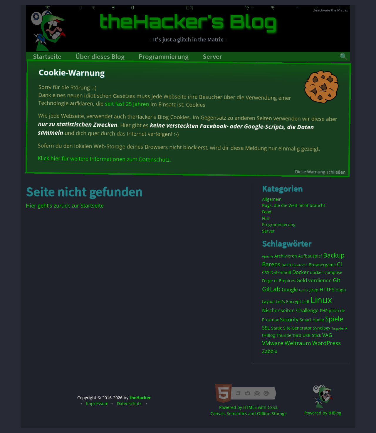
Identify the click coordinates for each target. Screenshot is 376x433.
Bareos (271, 264)
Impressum (97, 403)
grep (313, 289)
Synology (321, 328)
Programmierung (164, 56)
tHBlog (268, 335)
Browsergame (322, 265)
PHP (324, 310)
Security (289, 319)
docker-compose (326, 272)
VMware (272, 343)
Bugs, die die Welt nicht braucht (293, 205)
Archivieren (285, 256)
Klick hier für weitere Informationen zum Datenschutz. (104, 160)
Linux (321, 300)
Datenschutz (129, 403)
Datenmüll (281, 272)
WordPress (326, 343)
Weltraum (298, 343)
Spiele (334, 318)
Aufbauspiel (310, 256)
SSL (266, 327)
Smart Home (312, 319)
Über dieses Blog (100, 56)
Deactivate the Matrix (330, 10)
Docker (300, 272)
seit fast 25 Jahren (127, 104)
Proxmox (270, 319)
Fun (265, 218)
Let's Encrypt (288, 301)
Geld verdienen (314, 280)
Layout (268, 301)
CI (339, 264)
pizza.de (337, 310)
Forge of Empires (278, 280)
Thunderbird (288, 335)
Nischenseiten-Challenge (290, 310)
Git (336, 280)
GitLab (271, 289)
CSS (265, 272)
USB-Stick (312, 335)
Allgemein (272, 199)
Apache (267, 256)
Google (290, 289)
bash (286, 265)
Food (266, 212)
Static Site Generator (291, 328)
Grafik (303, 290)
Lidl (305, 301)
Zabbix (269, 351)
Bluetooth (300, 265)
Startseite (47, 56)
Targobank (339, 328)
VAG (327, 335)
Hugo (340, 289)
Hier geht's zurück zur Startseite (65, 205)
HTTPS (327, 289)
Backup (334, 255)
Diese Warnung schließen (321, 171)
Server (212, 56)
